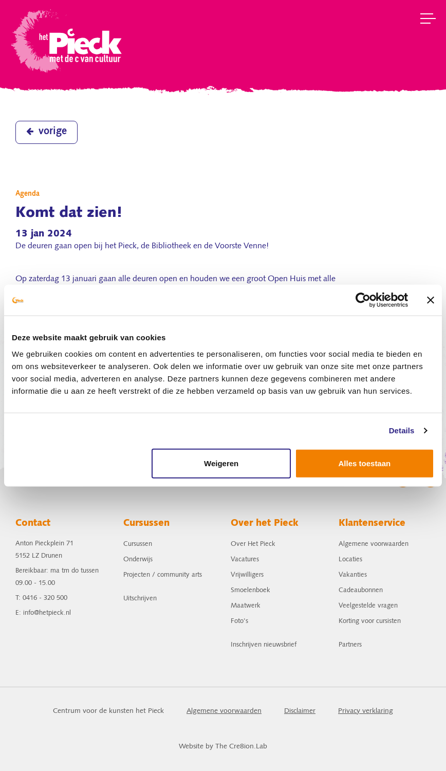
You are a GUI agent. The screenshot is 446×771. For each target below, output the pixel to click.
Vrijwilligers (247, 575)
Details (402, 430)
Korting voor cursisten (370, 621)
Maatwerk (246, 605)
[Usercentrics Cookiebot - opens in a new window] (363, 300)
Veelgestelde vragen (368, 605)
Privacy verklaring (365, 711)
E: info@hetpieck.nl (43, 613)
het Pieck (67, 40)
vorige (46, 131)
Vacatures (245, 559)
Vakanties (353, 575)
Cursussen (137, 544)
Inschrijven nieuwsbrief (263, 644)
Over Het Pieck (253, 544)
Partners (350, 644)
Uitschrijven (140, 598)
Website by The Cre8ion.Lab (223, 746)
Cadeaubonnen (361, 590)
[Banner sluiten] (430, 300)
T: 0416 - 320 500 (41, 598)
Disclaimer (299, 711)
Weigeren (221, 462)
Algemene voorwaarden (373, 544)
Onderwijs (138, 559)
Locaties (350, 559)
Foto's (239, 621)
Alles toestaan (365, 462)
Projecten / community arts (162, 575)
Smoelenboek (250, 590)
